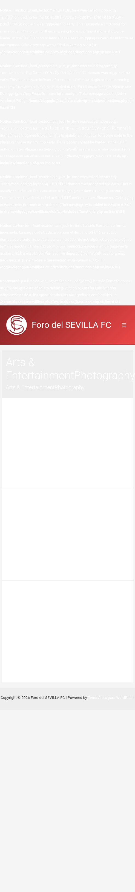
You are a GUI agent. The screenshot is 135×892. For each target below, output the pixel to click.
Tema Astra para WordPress (111, 697)
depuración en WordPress (87, 253)
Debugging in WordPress (97, 38)
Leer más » (15, 480)
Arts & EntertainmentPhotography (69, 429)
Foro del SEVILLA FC (71, 325)
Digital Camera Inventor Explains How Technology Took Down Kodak (65, 602)
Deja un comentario (22, 429)
